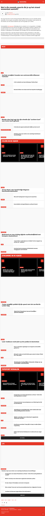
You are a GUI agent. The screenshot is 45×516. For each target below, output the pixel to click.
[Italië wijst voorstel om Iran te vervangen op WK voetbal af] (28, 377)
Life (2, 420)
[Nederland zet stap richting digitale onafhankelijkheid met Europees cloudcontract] (22, 221)
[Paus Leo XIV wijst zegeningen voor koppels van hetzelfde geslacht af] (7, 347)
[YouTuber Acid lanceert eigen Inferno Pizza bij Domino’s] (3, 491)
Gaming (2, 199)
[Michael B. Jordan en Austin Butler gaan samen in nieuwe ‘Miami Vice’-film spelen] (7, 354)
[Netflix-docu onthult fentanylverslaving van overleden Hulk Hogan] (10, 263)
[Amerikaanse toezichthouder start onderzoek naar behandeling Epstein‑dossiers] (7, 410)
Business (3, 92)
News (2, 500)
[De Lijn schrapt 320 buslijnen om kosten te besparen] (3, 482)
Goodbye (19, 509)
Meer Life (32, 495)
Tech (13, 500)
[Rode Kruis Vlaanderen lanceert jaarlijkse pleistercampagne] (7, 311)
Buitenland (3, 137)
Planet (9, 500)
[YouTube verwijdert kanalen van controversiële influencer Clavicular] (22, 61)
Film (2, 357)
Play (2, 72)
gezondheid (3, 314)
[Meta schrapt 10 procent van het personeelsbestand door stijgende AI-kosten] (3, 486)
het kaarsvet (11, 26)
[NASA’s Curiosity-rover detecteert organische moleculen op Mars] (7, 417)
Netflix (21, 267)
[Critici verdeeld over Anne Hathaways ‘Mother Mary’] (7, 82)
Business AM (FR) (13, 509)
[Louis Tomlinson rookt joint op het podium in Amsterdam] (22, 328)
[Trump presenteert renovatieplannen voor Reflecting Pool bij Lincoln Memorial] (7, 402)
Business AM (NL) (4, 509)
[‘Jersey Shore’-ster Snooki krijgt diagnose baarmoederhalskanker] (22, 176)
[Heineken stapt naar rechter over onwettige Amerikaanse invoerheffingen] (7, 134)
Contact (3, 513)
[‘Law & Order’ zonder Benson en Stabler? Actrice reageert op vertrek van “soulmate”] (7, 241)
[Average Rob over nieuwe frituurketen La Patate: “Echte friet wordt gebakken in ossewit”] (7, 395)
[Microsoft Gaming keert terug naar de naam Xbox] (7, 196)
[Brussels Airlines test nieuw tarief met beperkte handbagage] (7, 89)
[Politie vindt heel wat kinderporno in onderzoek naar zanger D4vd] (7, 432)
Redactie (11, 12)
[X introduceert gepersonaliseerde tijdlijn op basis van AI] (7, 127)
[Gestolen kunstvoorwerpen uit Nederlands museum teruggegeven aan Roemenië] (7, 249)
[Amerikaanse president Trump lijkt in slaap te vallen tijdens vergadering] (7, 425)
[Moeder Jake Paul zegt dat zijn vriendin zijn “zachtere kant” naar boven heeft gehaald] (22, 106)
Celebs (2, 117)
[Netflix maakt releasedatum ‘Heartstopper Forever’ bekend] (28, 263)
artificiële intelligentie (5, 129)
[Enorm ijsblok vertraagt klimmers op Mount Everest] (7, 204)
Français (3, 505)
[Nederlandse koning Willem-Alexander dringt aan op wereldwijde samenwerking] (7, 362)
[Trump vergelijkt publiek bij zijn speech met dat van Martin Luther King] (22, 290)
